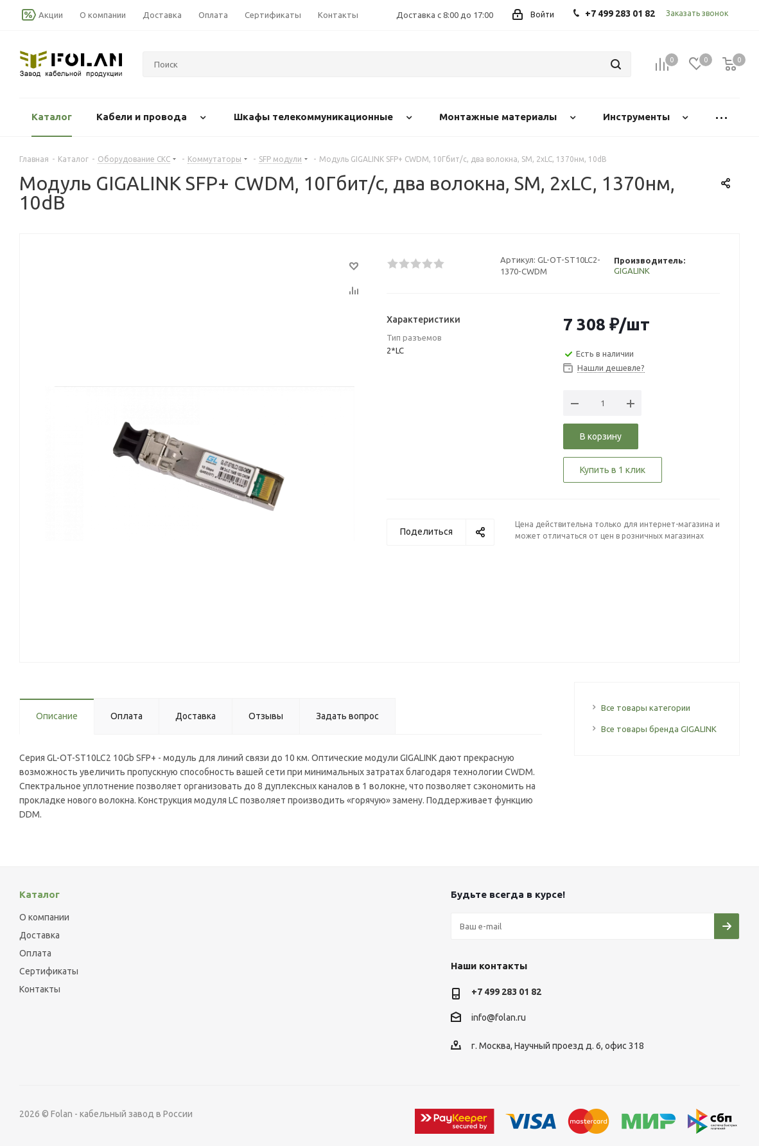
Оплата (35, 953)
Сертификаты (48, 971)
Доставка (39, 935)
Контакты (39, 989)
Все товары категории (645, 707)
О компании (44, 917)
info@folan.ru (498, 1017)
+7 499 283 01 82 (506, 992)
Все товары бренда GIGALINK (659, 728)
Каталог (39, 894)
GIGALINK (632, 270)
